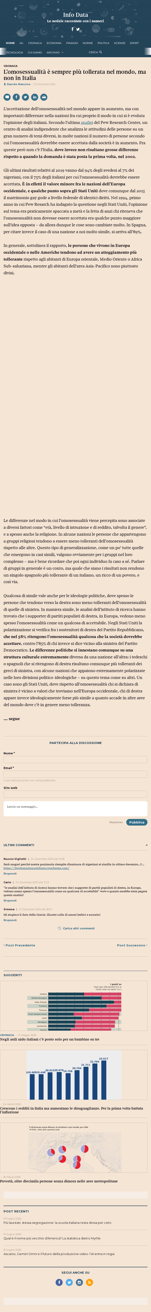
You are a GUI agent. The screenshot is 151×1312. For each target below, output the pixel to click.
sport (134, 43)
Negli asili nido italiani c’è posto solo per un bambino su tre (49, 1039)
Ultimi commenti (75, 845)
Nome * (9, 753)
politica (103, 43)
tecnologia (14, 52)
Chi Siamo (35, 52)
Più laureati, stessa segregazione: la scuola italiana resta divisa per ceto (57, 1223)
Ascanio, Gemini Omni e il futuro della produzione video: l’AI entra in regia (59, 1254)
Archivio (53, 52)
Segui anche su (75, 1272)
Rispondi (10, 873)
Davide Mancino (17, 84)
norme (88, 43)
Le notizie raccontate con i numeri (75, 21)
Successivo (132, 945)
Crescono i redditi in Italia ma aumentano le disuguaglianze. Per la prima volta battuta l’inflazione (71, 1110)
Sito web (10, 788)
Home (10, 43)
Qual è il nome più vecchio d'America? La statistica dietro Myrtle (52, 1238)
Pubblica (136, 822)
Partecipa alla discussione (75, 743)
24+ (22, 43)
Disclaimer (116, 822)
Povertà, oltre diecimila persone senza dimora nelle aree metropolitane (59, 1181)
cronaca (35, 43)
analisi (87, 122)
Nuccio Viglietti (15, 859)
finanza (72, 43)
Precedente (19, 945)
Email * (9, 768)
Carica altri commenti (76, 928)
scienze (119, 43)
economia (54, 43)
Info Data (75, 14)
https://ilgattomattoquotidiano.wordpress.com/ (36, 868)
